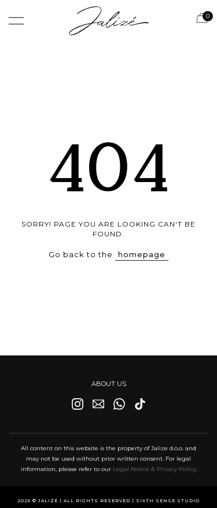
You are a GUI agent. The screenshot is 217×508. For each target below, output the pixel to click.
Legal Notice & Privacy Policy (154, 469)
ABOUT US (108, 384)
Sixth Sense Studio (168, 500)
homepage (141, 254)
